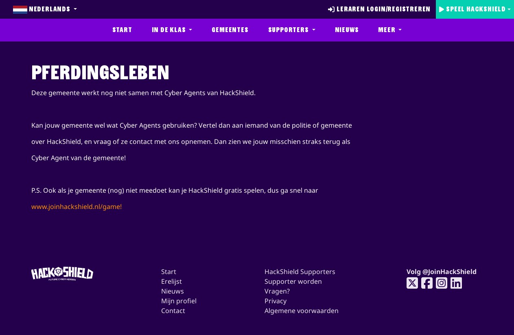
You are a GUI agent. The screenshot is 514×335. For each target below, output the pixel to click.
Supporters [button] (289, 30)
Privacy (276, 300)
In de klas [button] (170, 30)
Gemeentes (230, 30)
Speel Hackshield (472, 9)
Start (122, 30)
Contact (173, 310)
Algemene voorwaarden (302, 310)
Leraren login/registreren (379, 9)
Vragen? (277, 291)
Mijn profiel (179, 300)
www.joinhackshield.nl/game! (76, 206)
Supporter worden (293, 281)
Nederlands (42, 9)
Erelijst (171, 281)
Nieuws (347, 30)
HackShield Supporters (300, 271)
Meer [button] (387, 30)
